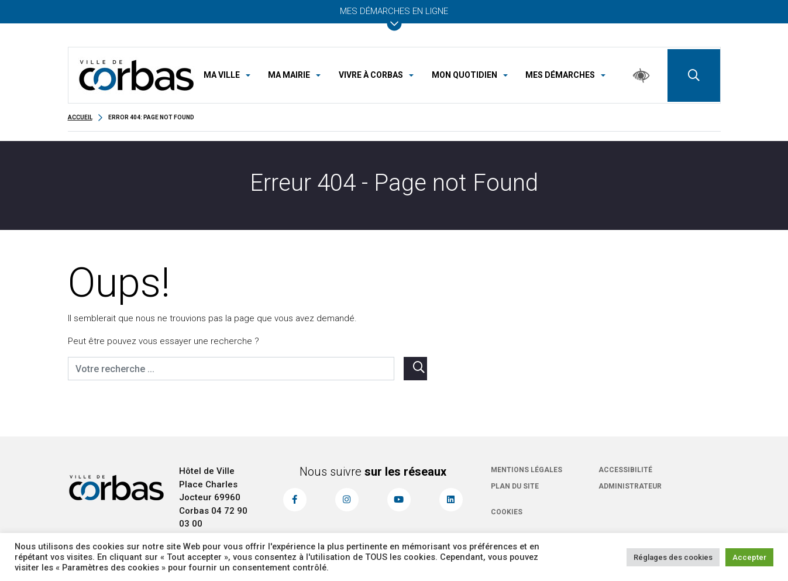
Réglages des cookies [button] (673, 557)
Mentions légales (526, 470)
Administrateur (630, 486)
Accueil (80, 117)
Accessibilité (625, 470)
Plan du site (515, 486)
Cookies (506, 512)
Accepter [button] (749, 557)
